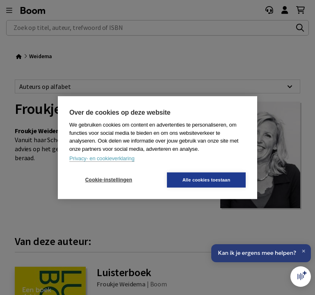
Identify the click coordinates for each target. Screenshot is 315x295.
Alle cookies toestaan (207, 179)
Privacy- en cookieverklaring (102, 158)
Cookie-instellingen (108, 180)
